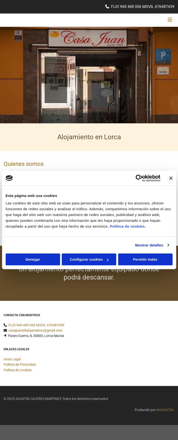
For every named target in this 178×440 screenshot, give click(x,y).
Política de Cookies (18, 370)
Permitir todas (145, 259)
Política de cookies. (128, 226)
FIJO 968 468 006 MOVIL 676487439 (142, 6)
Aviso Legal (12, 359)
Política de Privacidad (20, 364)
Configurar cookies (89, 259)
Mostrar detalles (149, 245)
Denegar (33, 259)
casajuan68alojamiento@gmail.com (35, 330)
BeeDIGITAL (165, 410)
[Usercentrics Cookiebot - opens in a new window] (139, 178)
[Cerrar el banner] (170, 178)
